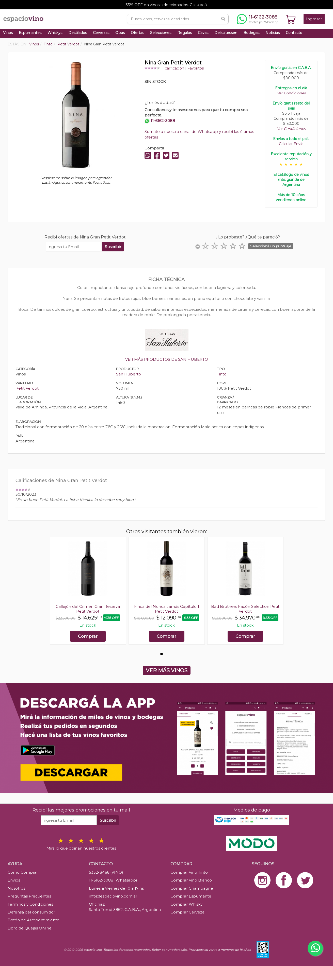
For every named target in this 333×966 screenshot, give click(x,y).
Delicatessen (225, 32)
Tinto (222, 374)
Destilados (77, 32)
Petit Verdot (27, 388)
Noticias (272, 32)
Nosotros (16, 888)
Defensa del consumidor (31, 912)
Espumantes (30, 32)
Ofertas (137, 32)
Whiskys (54, 32)
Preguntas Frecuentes (29, 896)
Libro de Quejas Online (30, 928)
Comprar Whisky (186, 904)
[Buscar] (223, 19)
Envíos (14, 880)
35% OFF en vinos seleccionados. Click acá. (166, 4)
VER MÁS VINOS (166, 670)
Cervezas (101, 32)
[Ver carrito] (290, 19)
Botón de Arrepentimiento (33, 920)
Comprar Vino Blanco (191, 880)
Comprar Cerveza (187, 912)
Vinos (8, 32)
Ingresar (314, 18)
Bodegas (251, 32)
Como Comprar (23, 872)
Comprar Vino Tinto (189, 872)
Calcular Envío (291, 144)
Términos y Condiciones (30, 904)
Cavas (203, 32)
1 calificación (173, 68)
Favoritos (195, 68)
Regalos (184, 32)
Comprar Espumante (190, 896)
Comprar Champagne (191, 888)
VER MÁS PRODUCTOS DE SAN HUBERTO (166, 359)
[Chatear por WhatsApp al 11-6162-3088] (257, 19)
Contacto (294, 32)
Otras (120, 32)
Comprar (88, 636)
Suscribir (113, 246)
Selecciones (160, 32)
